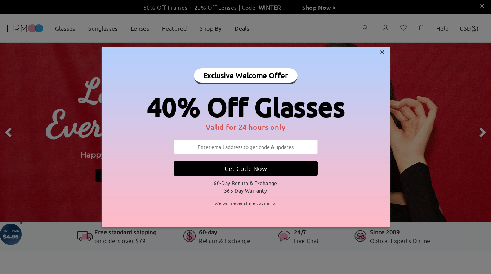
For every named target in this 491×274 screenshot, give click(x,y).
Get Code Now (245, 168)
